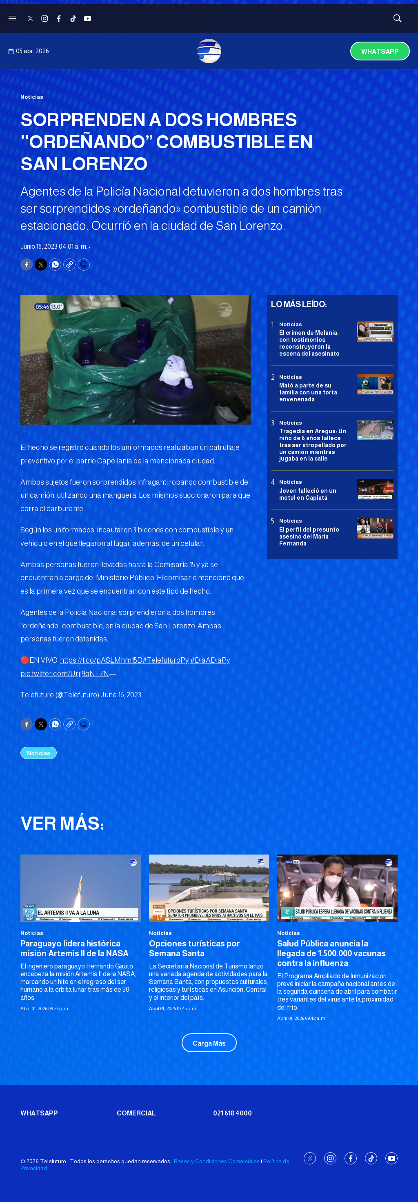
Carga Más (209, 1043)
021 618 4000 (232, 1113)
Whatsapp (380, 51)
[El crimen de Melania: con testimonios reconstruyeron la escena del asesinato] (375, 331)
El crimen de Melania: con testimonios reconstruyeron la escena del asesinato (309, 342)
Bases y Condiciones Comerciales (217, 1161)
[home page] (209, 51)
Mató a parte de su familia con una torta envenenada (308, 392)
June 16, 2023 (120, 695)
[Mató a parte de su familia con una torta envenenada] (375, 384)
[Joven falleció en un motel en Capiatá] (375, 489)
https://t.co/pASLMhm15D (101, 660)
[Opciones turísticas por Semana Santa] (209, 888)
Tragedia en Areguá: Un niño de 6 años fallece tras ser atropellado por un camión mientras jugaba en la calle (313, 445)
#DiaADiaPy (210, 660)
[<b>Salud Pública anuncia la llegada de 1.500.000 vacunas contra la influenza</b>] (337, 888)
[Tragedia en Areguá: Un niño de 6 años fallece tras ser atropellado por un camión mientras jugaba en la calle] (375, 430)
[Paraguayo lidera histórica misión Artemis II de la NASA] (80, 888)
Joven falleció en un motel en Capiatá (307, 494)
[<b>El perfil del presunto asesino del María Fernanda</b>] (375, 528)
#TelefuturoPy (165, 660)
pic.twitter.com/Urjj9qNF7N (64, 674)
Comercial (136, 1113)
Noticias (31, 97)
